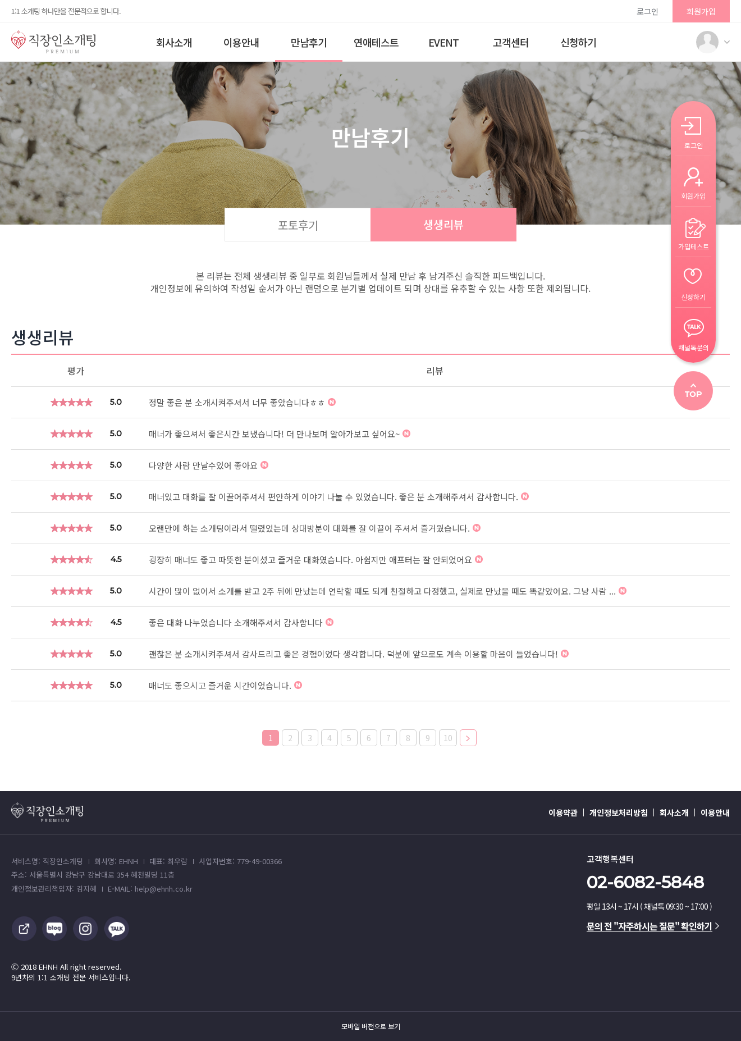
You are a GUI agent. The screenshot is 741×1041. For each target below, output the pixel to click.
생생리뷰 (443, 224)
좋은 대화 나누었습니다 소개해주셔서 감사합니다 (241, 622)
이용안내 (241, 42)
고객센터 (511, 42)
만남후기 (309, 42)
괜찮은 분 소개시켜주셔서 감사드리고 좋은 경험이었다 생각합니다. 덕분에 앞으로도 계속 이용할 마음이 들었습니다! (359, 654)
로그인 (647, 11)
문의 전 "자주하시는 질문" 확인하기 (653, 925)
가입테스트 (693, 245)
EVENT (443, 42)
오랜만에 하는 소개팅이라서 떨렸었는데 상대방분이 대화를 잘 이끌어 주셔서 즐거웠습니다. (315, 528)
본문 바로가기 (0, 0)
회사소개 (174, 42)
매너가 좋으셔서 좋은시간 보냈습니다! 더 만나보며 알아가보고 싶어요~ (279, 434)
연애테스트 (376, 42)
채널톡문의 (693, 347)
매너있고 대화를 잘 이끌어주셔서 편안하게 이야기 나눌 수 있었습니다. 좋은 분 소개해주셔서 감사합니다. (339, 496)
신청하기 (578, 42)
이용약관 (563, 812)
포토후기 (298, 225)
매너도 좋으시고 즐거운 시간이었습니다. (225, 685)
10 (447, 737)
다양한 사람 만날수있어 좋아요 (208, 465)
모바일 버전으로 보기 (370, 1026)
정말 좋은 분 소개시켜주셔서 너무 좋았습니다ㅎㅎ (242, 402)
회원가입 (701, 11)
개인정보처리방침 (618, 812)
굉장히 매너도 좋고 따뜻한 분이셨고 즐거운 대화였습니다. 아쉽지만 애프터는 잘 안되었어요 (316, 559)
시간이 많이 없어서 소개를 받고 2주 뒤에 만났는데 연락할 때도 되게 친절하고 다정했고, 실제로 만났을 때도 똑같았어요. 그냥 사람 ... (387, 591)
